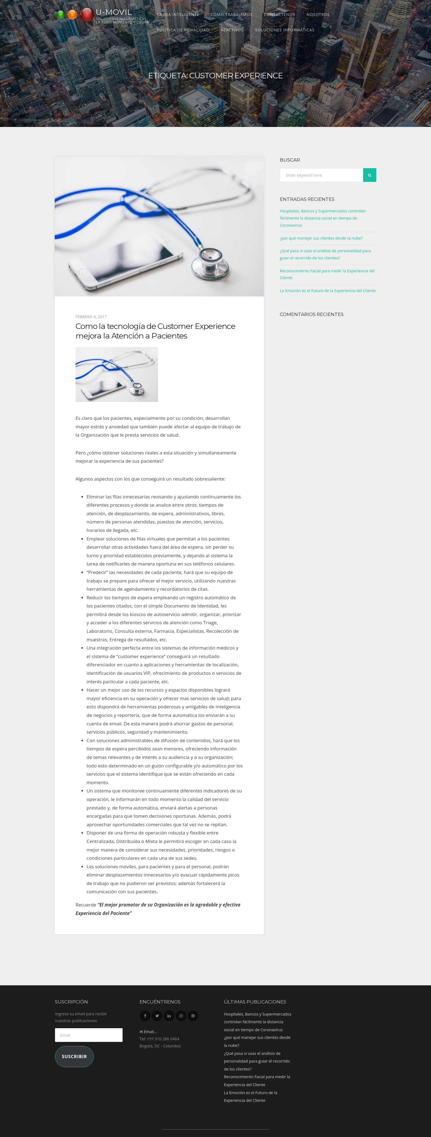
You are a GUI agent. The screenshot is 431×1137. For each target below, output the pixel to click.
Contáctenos (279, 14)
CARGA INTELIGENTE (178, 14)
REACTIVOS (232, 29)
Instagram (181, 1014)
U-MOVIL (114, 12)
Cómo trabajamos (231, 14)
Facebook (145, 1014)
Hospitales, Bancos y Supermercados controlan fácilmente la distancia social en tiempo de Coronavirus (323, 218)
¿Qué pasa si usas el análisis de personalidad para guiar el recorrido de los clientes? (257, 1061)
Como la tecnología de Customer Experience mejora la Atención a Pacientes (155, 330)
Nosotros (318, 14)
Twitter (156, 1014)
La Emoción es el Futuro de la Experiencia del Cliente (328, 290)
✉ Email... (148, 1031)
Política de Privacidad (183, 29)
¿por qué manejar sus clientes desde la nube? (321, 238)
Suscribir (74, 1056)
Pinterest (192, 1014)
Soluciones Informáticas (285, 29)
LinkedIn (169, 1014)
